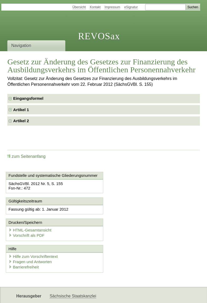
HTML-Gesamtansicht (131, 209)
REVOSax (99, 36)
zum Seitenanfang (26, 156)
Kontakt (95, 7)
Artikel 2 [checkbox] (21, 121)
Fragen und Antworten (30, 240)
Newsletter (125, 294)
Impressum (112, 7)
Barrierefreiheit (24, 246)
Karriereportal (152, 294)
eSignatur (131, 7)
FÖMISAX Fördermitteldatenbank (80, 294)
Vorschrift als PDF (128, 214)
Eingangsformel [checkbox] (28, 98)
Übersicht (79, 7)
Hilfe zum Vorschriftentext (33, 235)
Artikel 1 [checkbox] (21, 109)
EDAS (175, 294)
